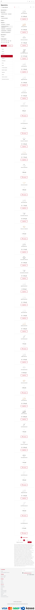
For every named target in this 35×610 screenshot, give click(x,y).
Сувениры (3, 72)
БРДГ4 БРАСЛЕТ (24, 356)
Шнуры (3, 74)
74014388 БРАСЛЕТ (24, 457)
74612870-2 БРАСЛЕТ (24, 444)
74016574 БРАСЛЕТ (24, 167)
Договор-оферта (3, 575)
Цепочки (3, 53)
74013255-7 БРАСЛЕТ (24, 228)
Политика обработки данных (5, 572)
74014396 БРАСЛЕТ (24, 426)
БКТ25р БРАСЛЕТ (24, 154)
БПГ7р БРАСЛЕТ (24, 400)
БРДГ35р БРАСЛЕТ (24, 325)
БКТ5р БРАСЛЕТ (24, 26)
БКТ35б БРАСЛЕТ (24, 202)
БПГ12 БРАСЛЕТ (24, 413)
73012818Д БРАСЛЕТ (24, 523)
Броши (3, 65)
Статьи (2, 571)
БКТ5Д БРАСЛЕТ (24, 246)
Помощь (2, 574)
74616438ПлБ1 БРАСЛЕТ (24, 272)
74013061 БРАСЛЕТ (24, 184)
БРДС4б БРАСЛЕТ (24, 79)
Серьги (3, 49)
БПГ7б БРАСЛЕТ (24, 92)
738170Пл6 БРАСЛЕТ (24, 505)
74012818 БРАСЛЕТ (24, 475)
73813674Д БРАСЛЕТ (24, 123)
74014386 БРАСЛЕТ (24, 369)
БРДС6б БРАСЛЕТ (24, 492)
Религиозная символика (5, 79)
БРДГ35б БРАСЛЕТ (24, 299)
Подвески (3, 58)
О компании (3, 569)
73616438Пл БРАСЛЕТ (24, 215)
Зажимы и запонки (4, 595)
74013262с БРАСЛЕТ (24, 39)
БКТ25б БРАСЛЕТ (24, 312)
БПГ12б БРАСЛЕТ (24, 13)
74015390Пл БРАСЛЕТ (24, 259)
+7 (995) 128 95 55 (31, 574)
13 (27, 540)
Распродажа (3, 60)
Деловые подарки (3, 591)
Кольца (3, 51)
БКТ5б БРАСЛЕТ (24, 66)
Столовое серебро (4, 67)
